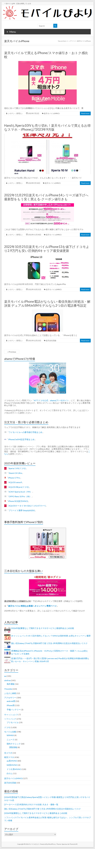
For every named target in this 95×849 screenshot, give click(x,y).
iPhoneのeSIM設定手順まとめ (21, 439)
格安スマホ (9, 757)
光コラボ (8, 753)
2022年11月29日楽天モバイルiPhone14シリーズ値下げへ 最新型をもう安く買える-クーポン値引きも (46, 197)
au (5, 676)
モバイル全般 (10, 731)
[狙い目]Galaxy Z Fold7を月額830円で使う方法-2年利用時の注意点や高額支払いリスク (49, 643)
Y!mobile (8, 689)
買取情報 (13, 747)
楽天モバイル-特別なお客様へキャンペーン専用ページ (32, 606)
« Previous (11, 352)
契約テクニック (14, 743)
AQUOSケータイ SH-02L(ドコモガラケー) (27, 505)
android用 (11, 701)
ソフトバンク (10, 719)
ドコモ (7, 727)
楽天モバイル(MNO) (51, 113)
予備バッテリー (14, 709)
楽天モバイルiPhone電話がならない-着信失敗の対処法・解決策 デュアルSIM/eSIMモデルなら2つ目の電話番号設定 (47, 303)
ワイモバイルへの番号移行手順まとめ (25, 432)
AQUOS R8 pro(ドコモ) (19, 487)
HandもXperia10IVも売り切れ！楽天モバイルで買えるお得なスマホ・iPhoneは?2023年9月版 (47, 127)
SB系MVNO (12, 765)
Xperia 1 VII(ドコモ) (17, 468)
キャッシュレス (11, 714)
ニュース (11, 739)
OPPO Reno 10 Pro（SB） (20, 496)
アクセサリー (10, 697)
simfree (7, 680)
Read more (85, 113)
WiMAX (10, 735)
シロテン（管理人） (15, 113)
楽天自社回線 (51, 340)
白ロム (10, 773)
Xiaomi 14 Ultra (15, 473)
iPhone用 (10, 705)
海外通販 (11, 684)
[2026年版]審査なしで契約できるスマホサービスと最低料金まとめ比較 (42, 628)
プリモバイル (13, 722)
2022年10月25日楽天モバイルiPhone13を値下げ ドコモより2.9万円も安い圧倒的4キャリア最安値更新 (46, 249)
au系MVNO (12, 761)
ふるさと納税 (10, 693)
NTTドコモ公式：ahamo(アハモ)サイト (51, 400)
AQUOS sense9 (15, 482)
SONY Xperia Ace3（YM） (20, 491)
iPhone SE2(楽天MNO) (18, 501)
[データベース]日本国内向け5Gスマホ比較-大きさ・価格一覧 (31, 804)
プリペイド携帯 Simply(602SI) (22, 510)
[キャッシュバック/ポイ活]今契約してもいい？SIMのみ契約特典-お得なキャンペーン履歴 (51, 635)
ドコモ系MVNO (14, 769)
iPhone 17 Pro (14, 478)
